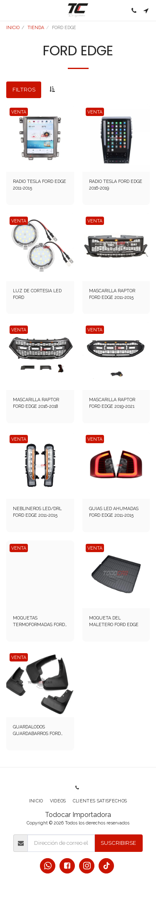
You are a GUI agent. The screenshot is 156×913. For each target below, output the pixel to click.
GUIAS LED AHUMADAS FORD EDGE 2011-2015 (114, 512)
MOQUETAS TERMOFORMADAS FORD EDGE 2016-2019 (39, 621)
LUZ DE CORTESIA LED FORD (37, 294)
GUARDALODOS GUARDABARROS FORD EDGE (37, 730)
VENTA (18, 111)
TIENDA (35, 27)
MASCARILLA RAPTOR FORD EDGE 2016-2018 (36, 403)
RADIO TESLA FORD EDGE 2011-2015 (39, 184)
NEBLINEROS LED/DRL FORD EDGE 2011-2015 (37, 512)
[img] (40, 138)
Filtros (23, 89)
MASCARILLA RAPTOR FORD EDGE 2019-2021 (112, 403)
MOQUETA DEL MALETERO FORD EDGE (114, 621)
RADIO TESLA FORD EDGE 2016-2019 (115, 184)
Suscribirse (118, 842)
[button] (9, 10)
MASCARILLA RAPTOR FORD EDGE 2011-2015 (112, 294)
